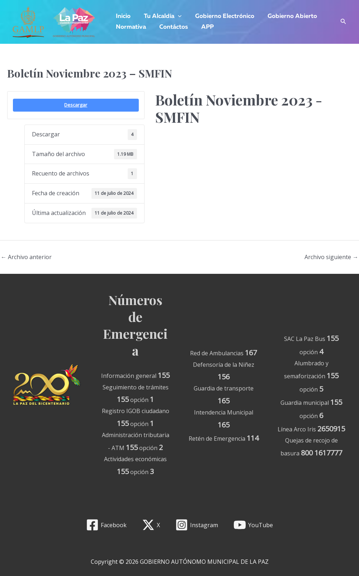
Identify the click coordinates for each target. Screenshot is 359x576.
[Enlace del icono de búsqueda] (343, 22)
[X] (151, 525)
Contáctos (172, 27)
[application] (176, 16)
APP (205, 27)
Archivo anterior (26, 257)
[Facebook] (106, 525)
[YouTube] (253, 525)
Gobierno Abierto (288, 16)
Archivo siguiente (331, 257)
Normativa (130, 27)
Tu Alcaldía (161, 16)
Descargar (75, 105)
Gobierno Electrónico (221, 16)
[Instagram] (197, 525)
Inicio (122, 16)
